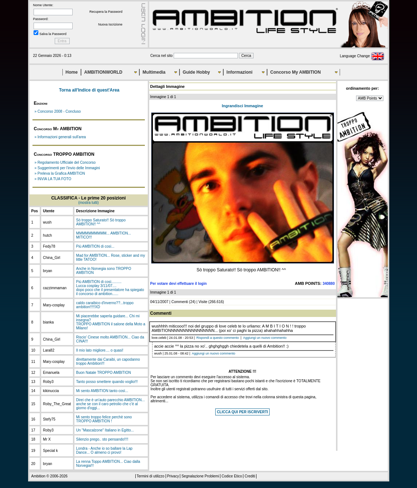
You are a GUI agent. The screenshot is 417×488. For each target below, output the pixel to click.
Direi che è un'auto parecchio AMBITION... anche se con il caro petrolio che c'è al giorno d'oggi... (110, 404)
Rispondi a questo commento (217, 338)
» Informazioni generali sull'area (60, 137)
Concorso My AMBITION (295, 72)
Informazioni (239, 72)
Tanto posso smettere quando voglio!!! (107, 382)
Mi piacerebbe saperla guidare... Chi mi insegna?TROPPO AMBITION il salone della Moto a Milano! (111, 322)
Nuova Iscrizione (110, 24)
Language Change (362, 56)
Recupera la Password (106, 11)
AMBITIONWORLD (103, 72)
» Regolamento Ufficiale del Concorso (65, 162)
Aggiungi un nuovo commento (264, 338)
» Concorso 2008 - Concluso (58, 111)
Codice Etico (231, 476)
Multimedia (154, 72)
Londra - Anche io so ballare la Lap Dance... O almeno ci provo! (104, 450)
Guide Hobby (196, 72)
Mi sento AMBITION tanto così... (102, 391)
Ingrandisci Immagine (242, 106)
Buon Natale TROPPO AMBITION (103, 373)
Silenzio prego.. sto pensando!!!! (102, 439)
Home (72, 72)
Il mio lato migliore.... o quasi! (100, 350)
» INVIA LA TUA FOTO (53, 179)
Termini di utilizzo (151, 476)
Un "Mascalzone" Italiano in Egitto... (105, 430)
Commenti (179, 302)
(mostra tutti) (88, 203)
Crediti (249, 476)
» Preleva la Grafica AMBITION (60, 173)
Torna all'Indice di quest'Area (89, 90)
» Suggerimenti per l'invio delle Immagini (67, 168)
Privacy (173, 476)
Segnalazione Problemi (200, 476)
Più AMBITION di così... (95, 246)
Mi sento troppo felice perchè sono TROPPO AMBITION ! (104, 419)
